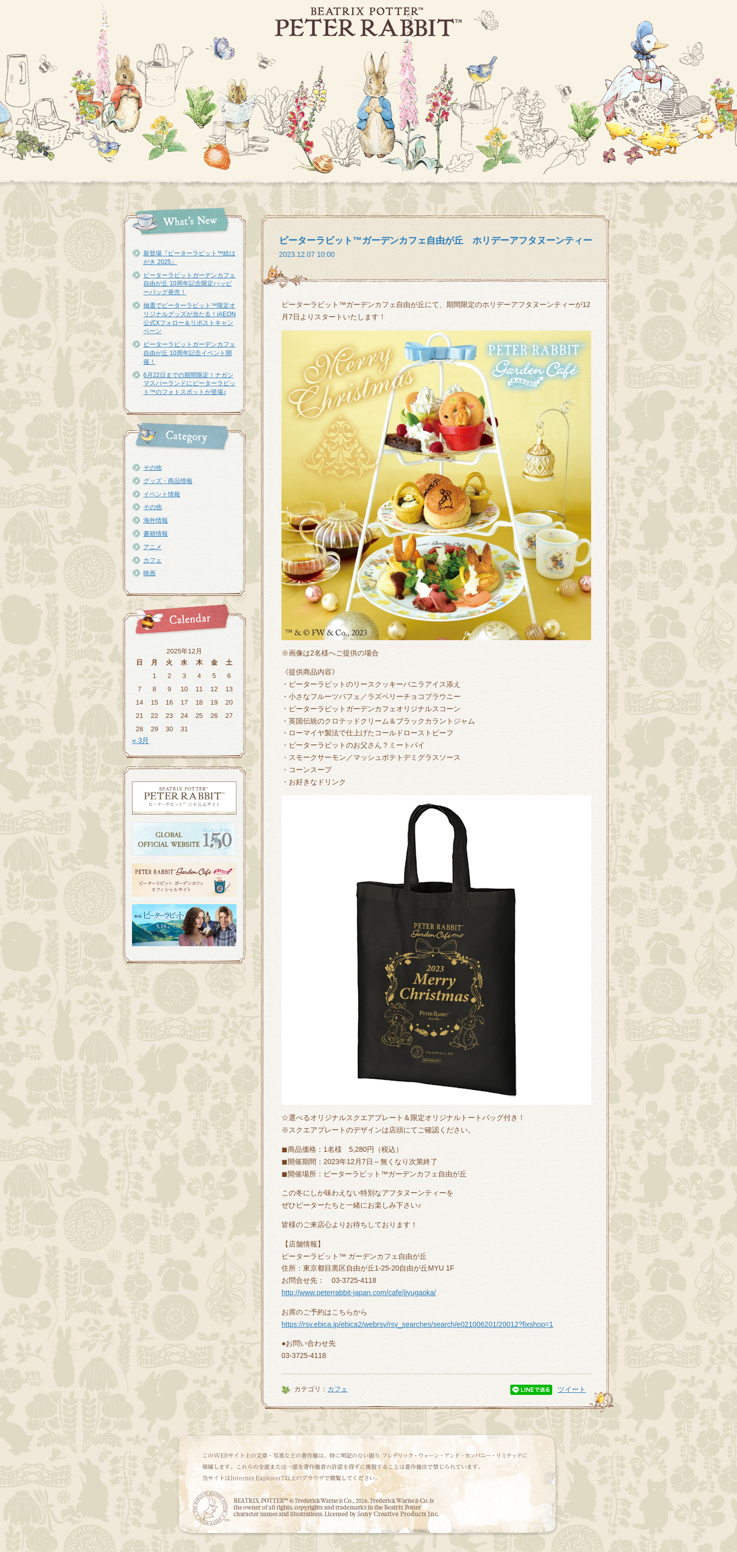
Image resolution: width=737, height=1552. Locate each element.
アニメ (152, 547)
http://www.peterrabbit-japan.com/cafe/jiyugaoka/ (358, 1292)
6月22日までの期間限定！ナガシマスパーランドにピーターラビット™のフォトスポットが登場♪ (189, 383)
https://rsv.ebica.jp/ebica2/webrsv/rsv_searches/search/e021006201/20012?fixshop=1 (417, 1324)
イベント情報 (161, 494)
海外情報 (155, 520)
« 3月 (140, 740)
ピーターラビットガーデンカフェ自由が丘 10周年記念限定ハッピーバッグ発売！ (189, 284)
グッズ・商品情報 (167, 481)
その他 (152, 467)
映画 (149, 573)
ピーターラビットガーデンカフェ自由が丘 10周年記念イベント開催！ (189, 353)
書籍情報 (155, 533)
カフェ (152, 560)
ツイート (571, 1389)
